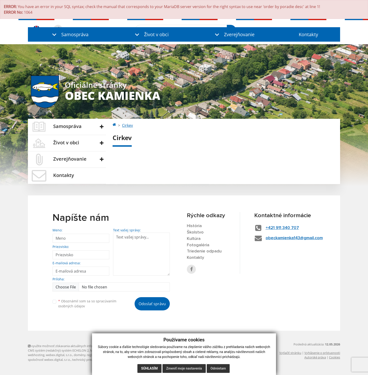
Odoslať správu (152, 303)
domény (79, 355)
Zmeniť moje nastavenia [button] (184, 368)
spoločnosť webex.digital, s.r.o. (49, 359)
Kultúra (194, 239)
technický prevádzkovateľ (90, 359)
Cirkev (127, 125)
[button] (69, 34)
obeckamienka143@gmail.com (294, 238)
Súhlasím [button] (149, 368)
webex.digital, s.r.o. (59, 355)
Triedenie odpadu (204, 251)
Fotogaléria (198, 245)
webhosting (36, 355)
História (194, 226)
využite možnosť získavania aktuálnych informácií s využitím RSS (75, 346)
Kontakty (308, 34)
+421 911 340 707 (282, 228)
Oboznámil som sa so (87, 303)
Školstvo (195, 232)
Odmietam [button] (218, 368)
